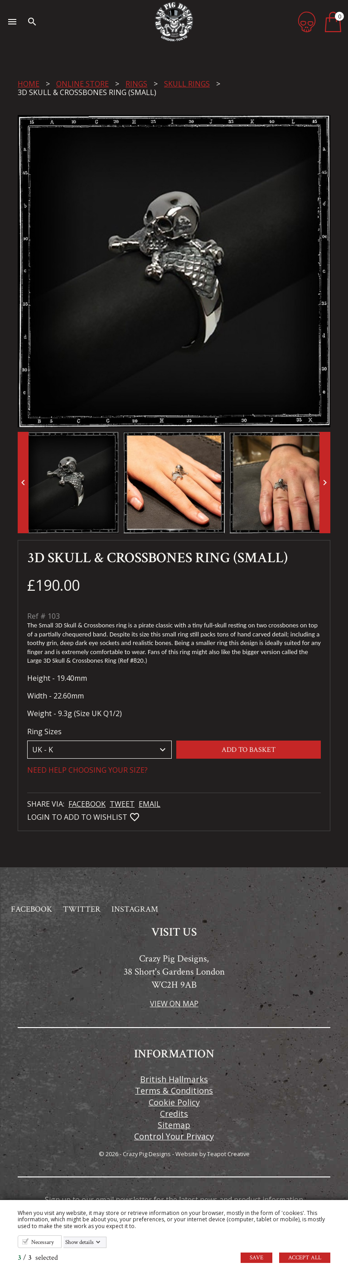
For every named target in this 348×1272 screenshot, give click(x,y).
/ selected (38, 1257)
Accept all (304, 1258)
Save (256, 1258)
